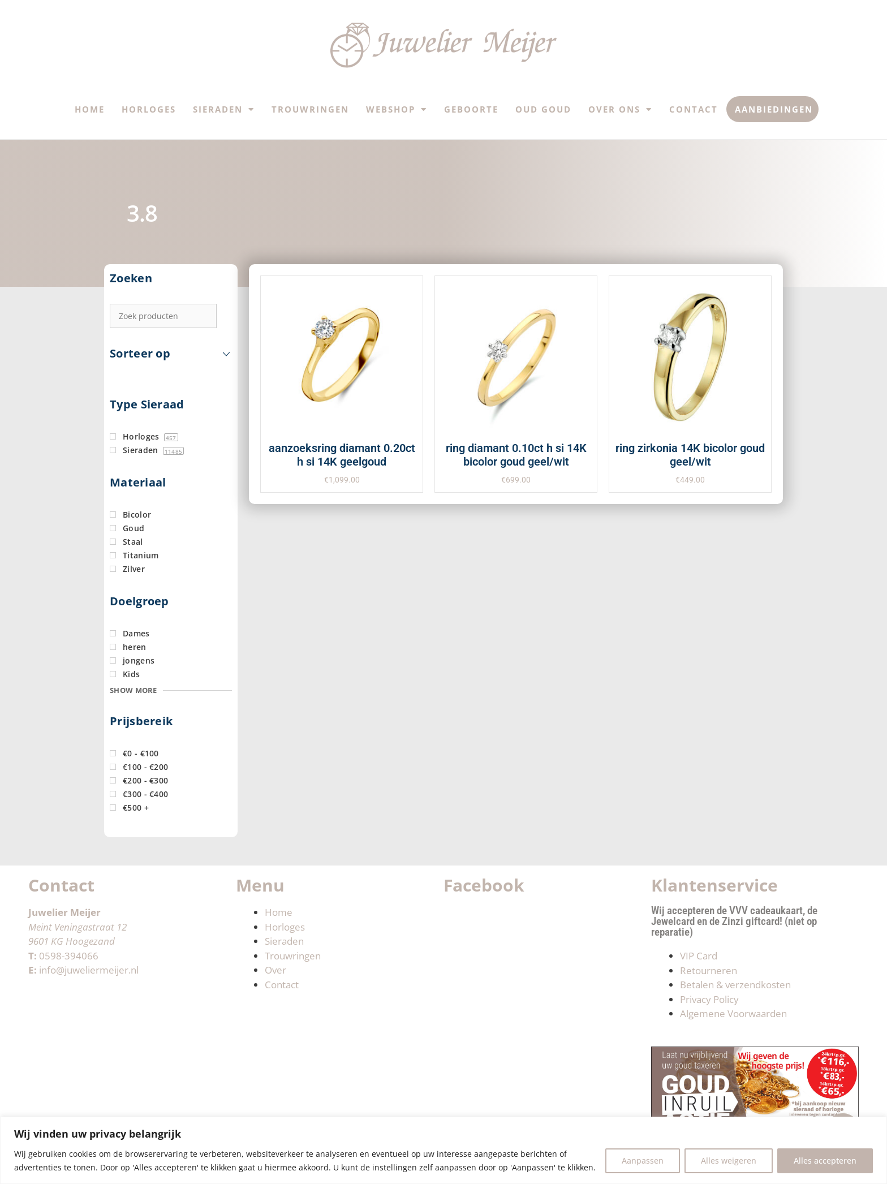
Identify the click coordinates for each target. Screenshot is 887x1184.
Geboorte (471, 109)
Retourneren (708, 970)
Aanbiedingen (774, 109)
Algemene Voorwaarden (733, 1013)
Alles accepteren (825, 1160)
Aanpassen (643, 1160)
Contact (693, 109)
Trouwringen (310, 109)
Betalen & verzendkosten (735, 984)
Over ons (620, 109)
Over (275, 969)
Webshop (396, 109)
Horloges (149, 109)
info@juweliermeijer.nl (89, 969)
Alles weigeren (728, 1160)
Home (90, 109)
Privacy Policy (709, 999)
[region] (443, 1150)
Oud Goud (543, 109)
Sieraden (224, 109)
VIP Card (698, 955)
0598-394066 (68, 955)
